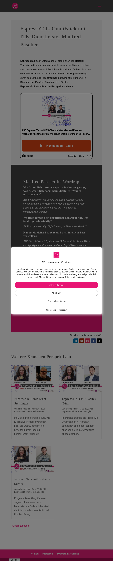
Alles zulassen (56, 285)
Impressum (63, 310)
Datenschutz (50, 310)
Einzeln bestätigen (57, 301)
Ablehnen (56, 293)
